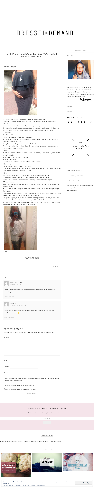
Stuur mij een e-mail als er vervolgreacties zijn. (20, 389)
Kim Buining (14, 285)
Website (6, 376)
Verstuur (47, 425)
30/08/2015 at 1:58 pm (18, 309)
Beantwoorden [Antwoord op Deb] (9, 321)
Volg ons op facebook (74, 175)
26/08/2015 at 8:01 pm (18, 288)
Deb (11, 306)
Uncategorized (34, 63)
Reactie (6, 340)
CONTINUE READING (80, 155)
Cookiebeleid (41, 485)
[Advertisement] (47, 11)
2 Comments (37, 269)
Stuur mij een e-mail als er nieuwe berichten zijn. (20, 392)
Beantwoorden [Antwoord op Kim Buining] (9, 300)
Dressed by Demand (47, 34)
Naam (6, 364)
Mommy (27, 63)
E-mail (6, 370)
